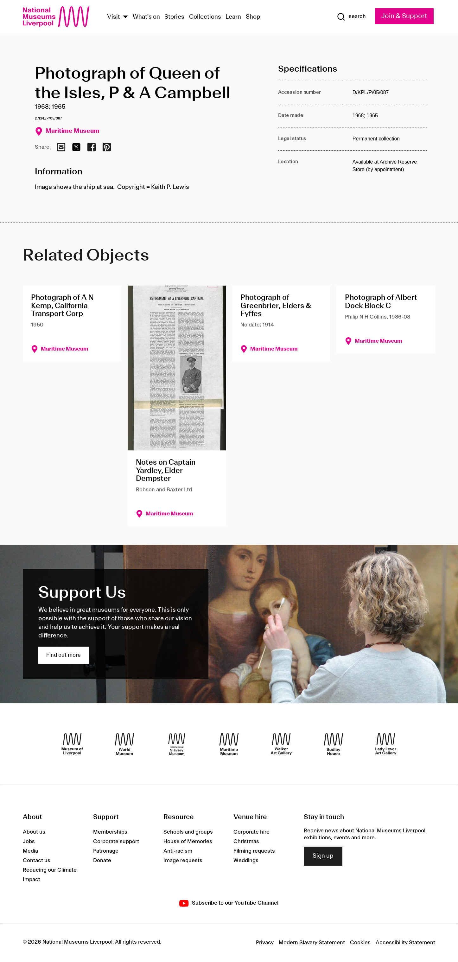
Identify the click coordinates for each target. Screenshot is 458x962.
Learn (233, 17)
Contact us (36, 860)
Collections (205, 17)
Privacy (265, 943)
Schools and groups (188, 832)
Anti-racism (177, 851)
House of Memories (187, 841)
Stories (174, 17)
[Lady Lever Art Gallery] (385, 744)
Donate (102, 860)
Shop (253, 17)
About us (34, 832)
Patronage (105, 851)
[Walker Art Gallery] (281, 744)
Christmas (246, 841)
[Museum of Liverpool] (72, 744)
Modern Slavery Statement (312, 943)
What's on (146, 17)
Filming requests (254, 851)
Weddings (245, 860)
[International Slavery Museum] (176, 744)
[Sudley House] (333, 744)
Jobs (29, 841)
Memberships (110, 832)
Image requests (182, 860)
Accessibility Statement (405, 943)
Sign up (323, 856)
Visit (113, 17)
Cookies (360, 943)
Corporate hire (251, 832)
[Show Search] (351, 16)
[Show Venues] (125, 17)
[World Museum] (124, 744)
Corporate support (116, 841)
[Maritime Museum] (229, 744)
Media (30, 851)
